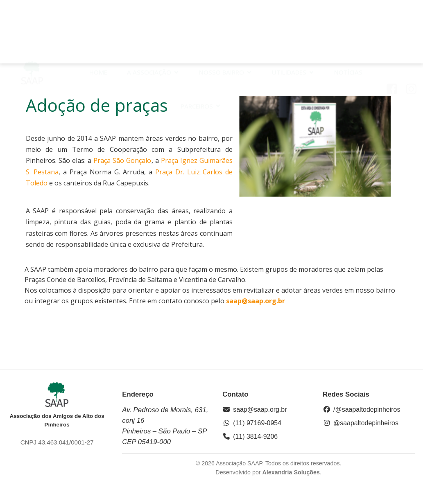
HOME (98, 18)
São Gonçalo (132, 160)
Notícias (348, 18)
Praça (103, 160)
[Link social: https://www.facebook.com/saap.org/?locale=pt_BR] (395, 34)
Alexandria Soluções (291, 472)
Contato (256, 51)
